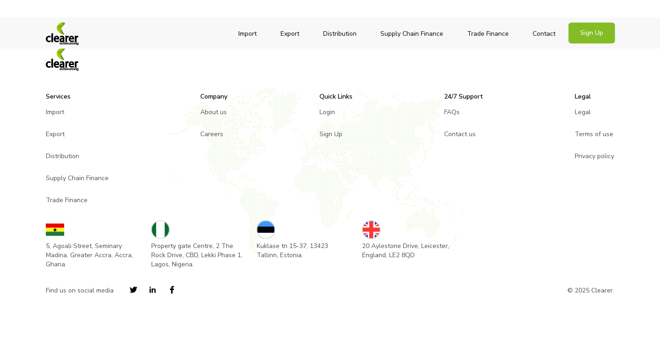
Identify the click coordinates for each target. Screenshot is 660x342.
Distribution (340, 33)
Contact (544, 33)
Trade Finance (488, 33)
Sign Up (591, 32)
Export (289, 33)
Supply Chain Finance (411, 33)
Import (247, 33)
